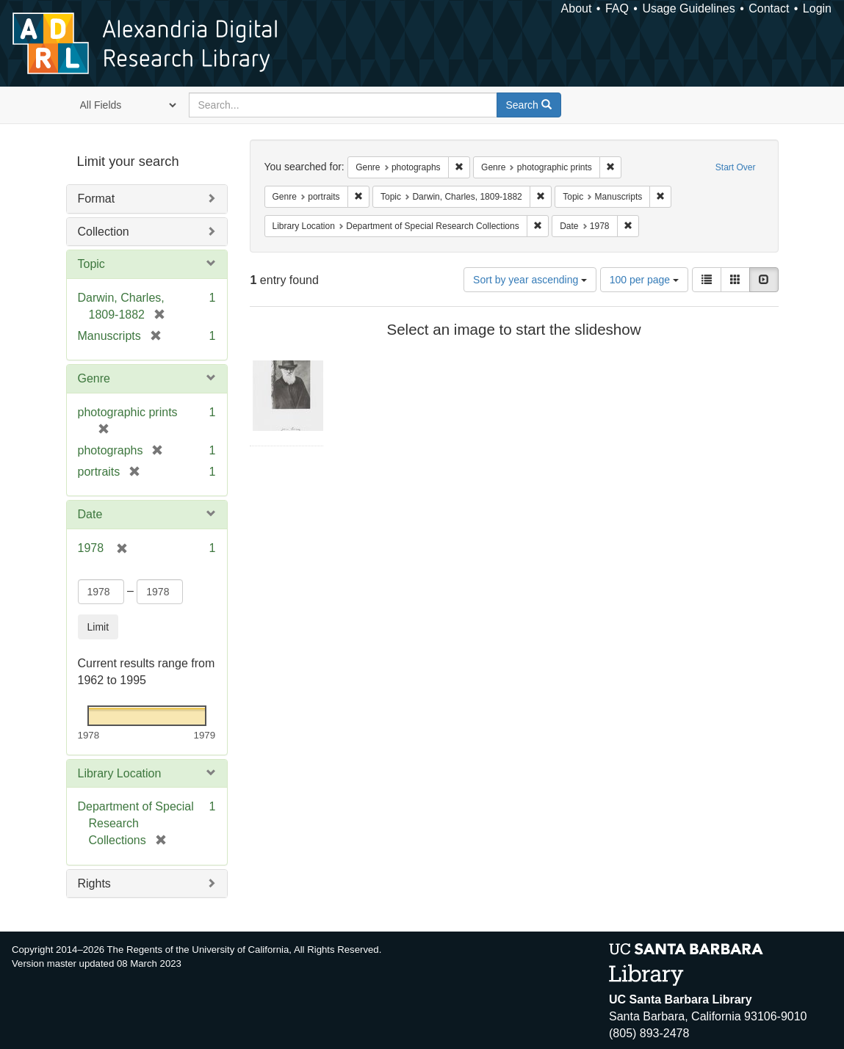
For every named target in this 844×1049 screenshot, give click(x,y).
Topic (91, 264)
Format (96, 198)
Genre (94, 378)
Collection (103, 231)
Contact (769, 8)
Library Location (120, 773)
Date (90, 514)
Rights (94, 883)
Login (817, 8)
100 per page (644, 280)
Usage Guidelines (688, 8)
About (576, 8)
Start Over (735, 167)
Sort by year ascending (530, 280)
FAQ (617, 8)
